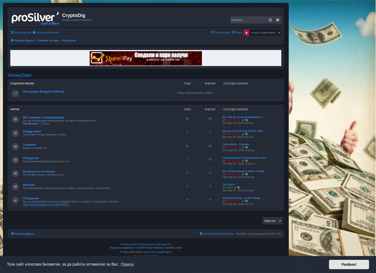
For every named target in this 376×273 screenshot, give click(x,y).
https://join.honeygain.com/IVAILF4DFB (46, 204)
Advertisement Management (156, 244)
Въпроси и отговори (39, 171)
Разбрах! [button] (349, 264)
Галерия (29, 144)
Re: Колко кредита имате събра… (245, 171)
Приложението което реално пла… (245, 157)
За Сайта (229, 184)
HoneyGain (20, 75)
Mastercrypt (233, 119)
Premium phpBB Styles (159, 252)
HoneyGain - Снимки (236, 144)
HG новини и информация (43, 117)
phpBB (140, 247)
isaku (229, 187)
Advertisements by (130, 244)
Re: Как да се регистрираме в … (243, 117)
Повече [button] (127, 264)
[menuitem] (45, 32)
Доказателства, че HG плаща (241, 197)
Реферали (31, 158)
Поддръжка (32, 131)
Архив (44, 123)
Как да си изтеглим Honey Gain (243, 130)
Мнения (29, 185)
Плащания (31, 198)
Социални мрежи (22, 83)
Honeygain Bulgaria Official (43, 91)
